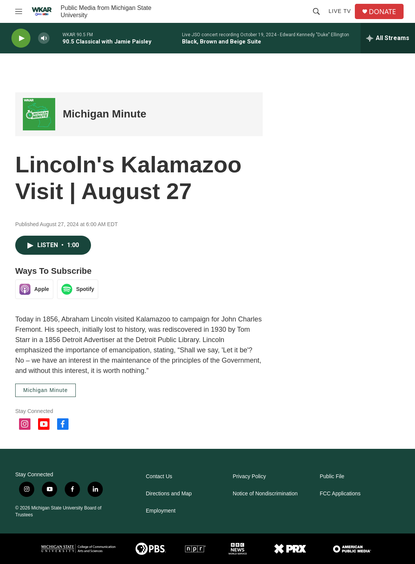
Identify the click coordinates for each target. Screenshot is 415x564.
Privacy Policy (249, 476)
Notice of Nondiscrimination (265, 494)
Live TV (340, 11)
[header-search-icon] (316, 11)
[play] (21, 38)
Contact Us (159, 476)
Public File (332, 476)
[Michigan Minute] (39, 114)
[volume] (43, 38)
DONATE (382, 12)
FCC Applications (340, 494)
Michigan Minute (104, 114)
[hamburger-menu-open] (18, 11)
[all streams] (388, 38)
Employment (161, 511)
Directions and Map (169, 494)
